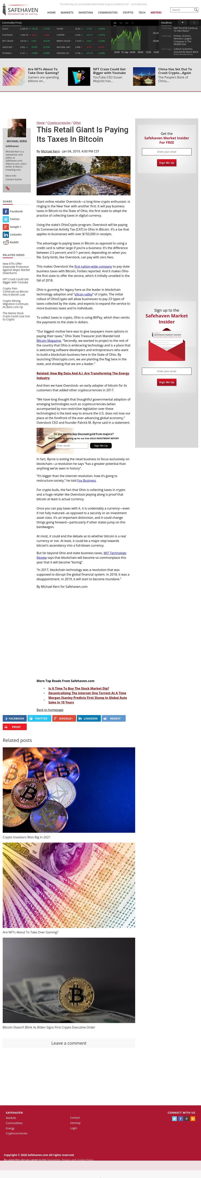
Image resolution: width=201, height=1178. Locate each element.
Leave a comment (68, 1043)
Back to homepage (50, 710)
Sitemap (75, 1123)
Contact (75, 1117)
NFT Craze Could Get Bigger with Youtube (109, 71)
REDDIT (112, 718)
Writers (156, 12)
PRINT (12, 727)
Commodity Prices (12, 22)
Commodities (108, 12)
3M (126, 22)
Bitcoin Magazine (49, 341)
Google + (12, 227)
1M (120, 22)
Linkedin (12, 234)
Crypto (128, 12)
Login (73, 1128)
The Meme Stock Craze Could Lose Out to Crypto (16, 316)
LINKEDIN (88, 718)
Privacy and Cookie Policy (77, 1160)
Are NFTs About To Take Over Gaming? (43, 71)
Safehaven (14, 1112)
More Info (11, 175)
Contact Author (14, 179)
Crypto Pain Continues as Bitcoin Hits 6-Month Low (15, 291)
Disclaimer (53, 1160)
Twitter (11, 219)
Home (51, 12)
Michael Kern (50, 151)
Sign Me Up (166, 162)
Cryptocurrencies (16, 1133)
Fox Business (86, 480)
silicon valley (84, 294)
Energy (10, 1128)
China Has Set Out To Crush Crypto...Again (175, 71)
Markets (67, 12)
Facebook (13, 211)
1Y (132, 22)
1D (114, 22)
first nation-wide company (93, 266)
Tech (142, 12)
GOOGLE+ (63, 718)
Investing (85, 12)
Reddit (11, 242)
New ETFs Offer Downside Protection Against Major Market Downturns (16, 268)
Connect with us (181, 1112)
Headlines (166, 22)
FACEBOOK (14, 718)
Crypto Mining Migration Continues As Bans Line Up (15, 304)
